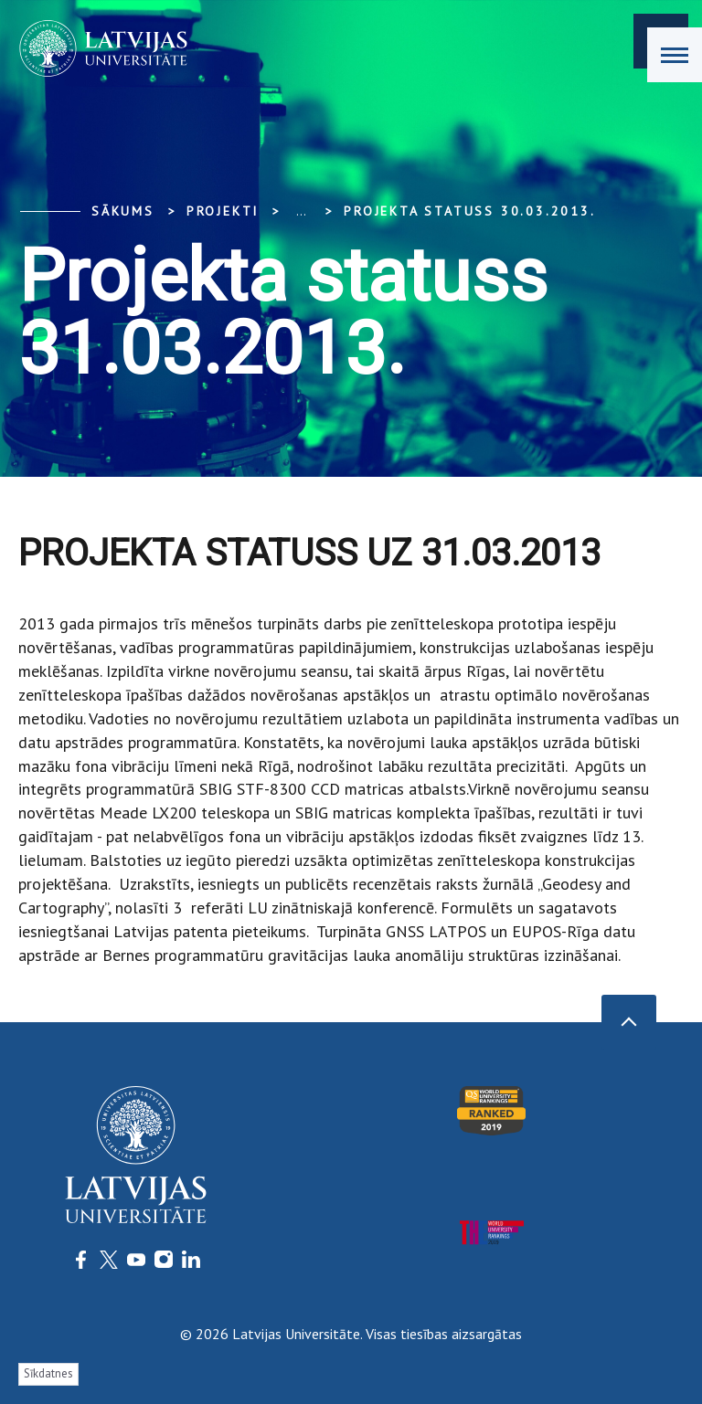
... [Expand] (301, 211)
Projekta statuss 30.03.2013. (469, 211)
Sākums (122, 211)
